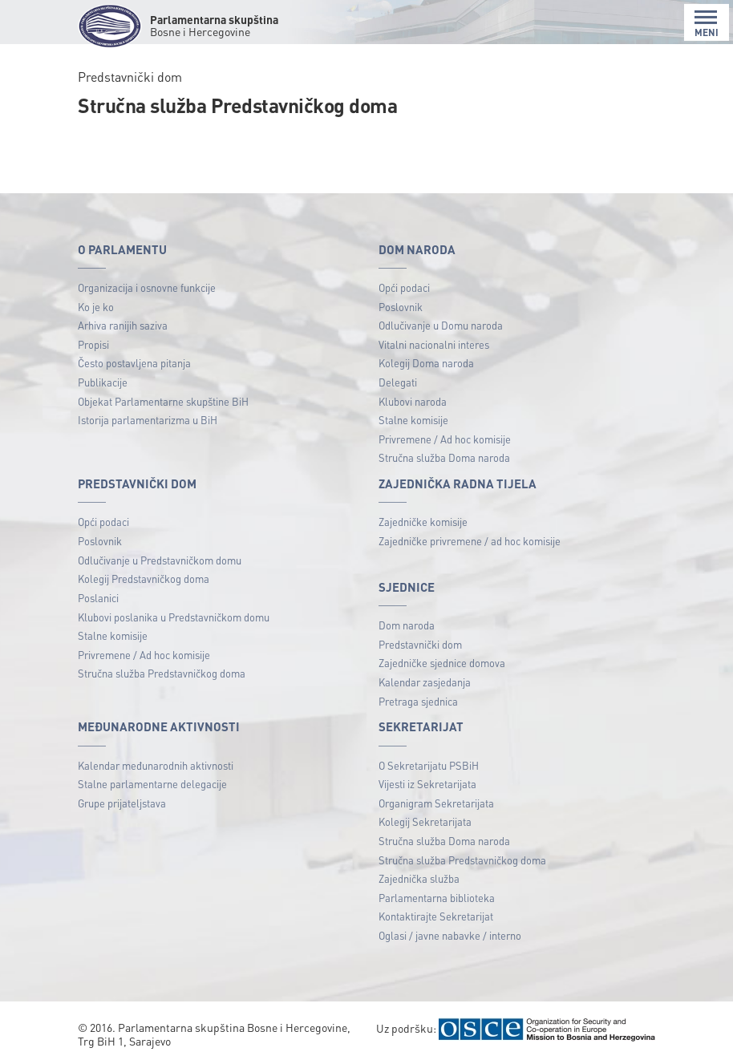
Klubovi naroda (413, 401)
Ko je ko (96, 307)
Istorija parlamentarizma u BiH (147, 420)
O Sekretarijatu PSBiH (429, 765)
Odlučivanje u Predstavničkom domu (159, 560)
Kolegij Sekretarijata (425, 821)
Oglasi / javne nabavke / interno (450, 935)
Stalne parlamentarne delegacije (152, 784)
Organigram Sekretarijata (436, 803)
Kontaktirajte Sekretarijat (436, 916)
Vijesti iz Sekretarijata (427, 784)
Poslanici (98, 598)
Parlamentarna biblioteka (437, 897)
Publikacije (103, 382)
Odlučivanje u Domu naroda (441, 325)
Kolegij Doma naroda (426, 363)
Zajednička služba (419, 878)
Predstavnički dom (420, 644)
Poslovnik (401, 307)
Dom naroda (407, 625)
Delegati (398, 382)
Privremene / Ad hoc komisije (445, 439)
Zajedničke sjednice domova (442, 663)
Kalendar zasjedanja (425, 682)
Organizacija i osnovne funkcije (147, 287)
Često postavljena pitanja (134, 363)
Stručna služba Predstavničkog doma (161, 673)
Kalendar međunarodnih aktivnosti (155, 765)
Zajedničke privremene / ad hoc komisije (470, 541)
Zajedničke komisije (423, 521)
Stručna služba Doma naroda (444, 457)
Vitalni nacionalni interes (434, 344)
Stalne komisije (413, 420)
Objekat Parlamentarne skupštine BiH (163, 401)
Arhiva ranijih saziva (123, 325)
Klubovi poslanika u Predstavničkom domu (173, 617)
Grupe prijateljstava (122, 803)
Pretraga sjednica (418, 701)
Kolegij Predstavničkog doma (143, 578)
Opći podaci (404, 287)
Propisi (93, 344)
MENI (707, 24)
